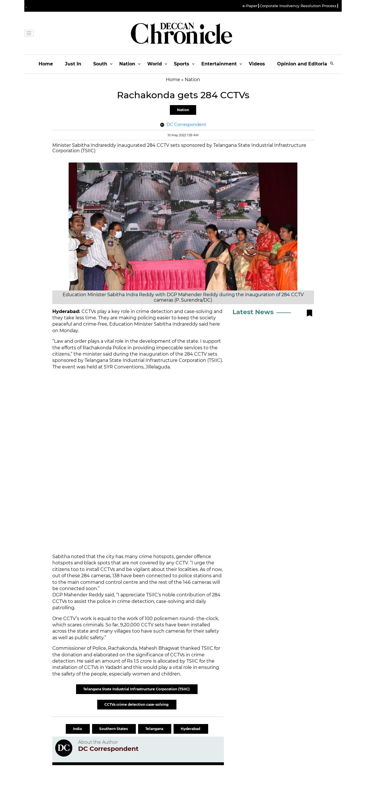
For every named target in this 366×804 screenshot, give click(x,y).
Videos (257, 64)
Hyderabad (191, 729)
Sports (181, 64)
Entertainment (219, 64)
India (78, 729)
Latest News (253, 312)
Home (46, 64)
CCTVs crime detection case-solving (136, 704)
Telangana (154, 729)
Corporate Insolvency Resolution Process (298, 6)
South (100, 64)
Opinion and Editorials (304, 64)
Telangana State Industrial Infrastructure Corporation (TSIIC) (136, 689)
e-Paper (249, 6)
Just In (73, 64)
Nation (127, 64)
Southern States (114, 729)
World (154, 64)
